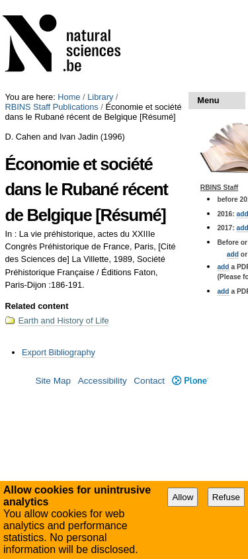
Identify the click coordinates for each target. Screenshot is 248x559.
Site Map (53, 381)
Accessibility (102, 381)
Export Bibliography (58, 352)
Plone (190, 381)
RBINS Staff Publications (51, 107)
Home (69, 97)
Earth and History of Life (63, 320)
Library (100, 97)
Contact (149, 381)
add (233, 254)
